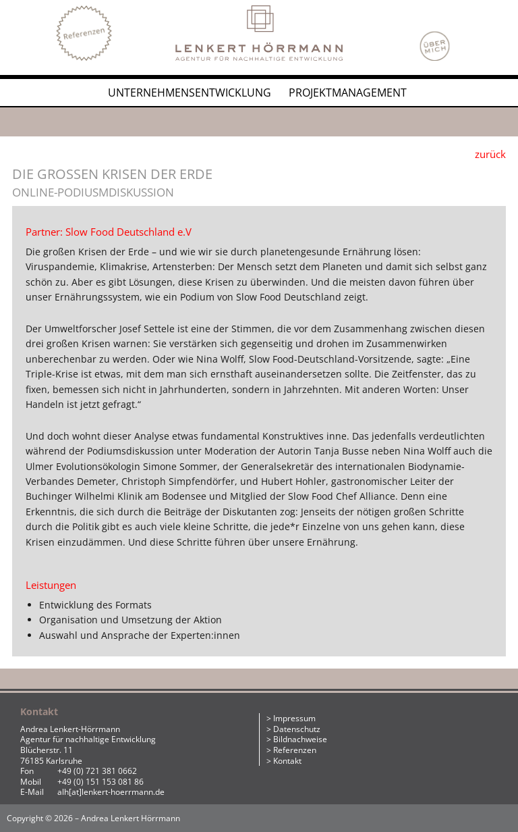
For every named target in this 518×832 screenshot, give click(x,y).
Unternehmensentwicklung (189, 92)
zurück (490, 154)
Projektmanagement (348, 92)
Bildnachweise (300, 739)
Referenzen (294, 750)
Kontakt (287, 760)
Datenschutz (296, 729)
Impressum (294, 718)
